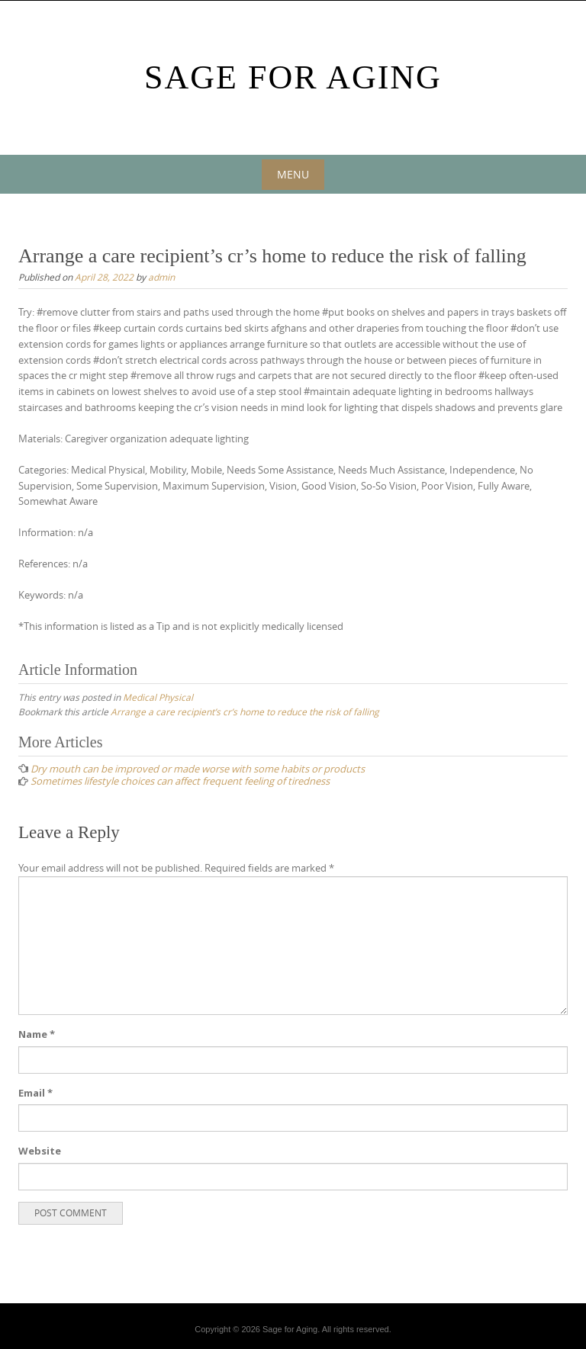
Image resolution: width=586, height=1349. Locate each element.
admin (161, 277)
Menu (293, 174)
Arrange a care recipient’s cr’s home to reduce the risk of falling (245, 711)
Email (35, 1093)
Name (36, 1034)
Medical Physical (158, 697)
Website (39, 1151)
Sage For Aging (293, 77)
